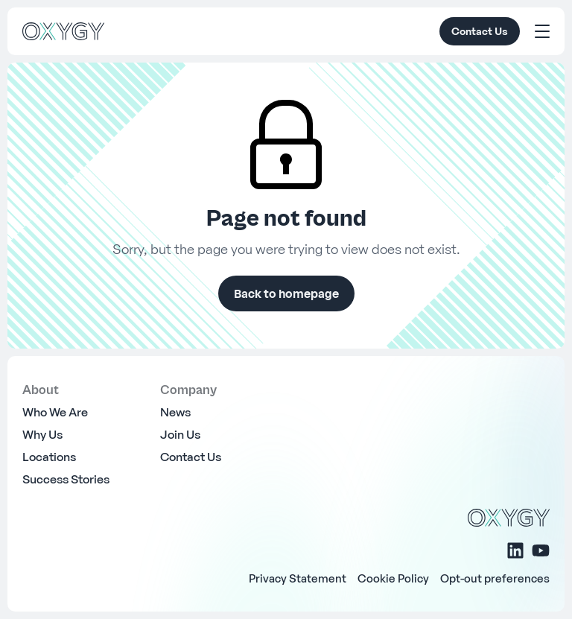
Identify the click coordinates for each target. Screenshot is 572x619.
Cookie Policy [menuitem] (393, 578)
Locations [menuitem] (49, 456)
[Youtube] (541, 550)
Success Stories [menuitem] (65, 479)
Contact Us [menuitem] (190, 456)
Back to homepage (286, 293)
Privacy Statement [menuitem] (297, 578)
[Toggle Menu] (542, 31)
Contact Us (479, 31)
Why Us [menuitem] (42, 434)
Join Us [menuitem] (180, 434)
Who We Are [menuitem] (55, 411)
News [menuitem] (175, 411)
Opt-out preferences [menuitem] (495, 578)
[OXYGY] (63, 31)
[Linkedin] (515, 550)
